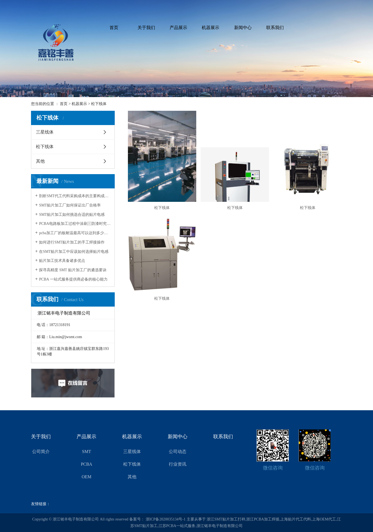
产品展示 (178, 27)
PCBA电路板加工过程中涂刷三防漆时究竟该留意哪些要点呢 (75, 224)
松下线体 (98, 104)
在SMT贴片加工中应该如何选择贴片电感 (73, 252)
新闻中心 (243, 27)
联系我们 (275, 27)
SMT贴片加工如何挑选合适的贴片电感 (72, 215)
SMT (86, 451)
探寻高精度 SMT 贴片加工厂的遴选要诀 (72, 270)
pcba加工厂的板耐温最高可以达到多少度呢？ (75, 233)
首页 (114, 27)
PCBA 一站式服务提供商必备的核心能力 (73, 279)
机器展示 (210, 27)
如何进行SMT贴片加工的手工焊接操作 (72, 242)
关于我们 (146, 27)
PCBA (86, 464)
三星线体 (45, 132)
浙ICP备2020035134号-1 (166, 519)
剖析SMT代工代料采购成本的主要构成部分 (75, 196)
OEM (87, 476)
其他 (40, 161)
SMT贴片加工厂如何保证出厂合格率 (70, 205)
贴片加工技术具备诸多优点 (62, 261)
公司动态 (177, 451)
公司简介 (41, 451)
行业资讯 (177, 464)
